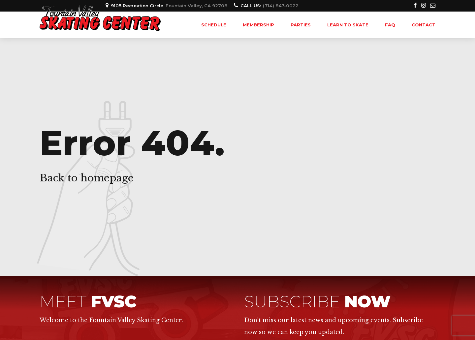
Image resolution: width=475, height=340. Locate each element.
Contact (423, 24)
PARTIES (301, 24)
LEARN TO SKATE (347, 24)
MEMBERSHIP (258, 24)
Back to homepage (87, 178)
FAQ (390, 24)
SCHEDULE (213, 24)
